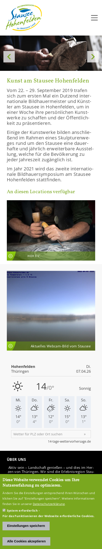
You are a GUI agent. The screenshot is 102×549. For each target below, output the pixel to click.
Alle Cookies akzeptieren (26, 541)
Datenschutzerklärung (49, 504)
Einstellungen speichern (26, 526)
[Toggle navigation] (94, 17)
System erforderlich (22, 510)
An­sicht (51, 230)
